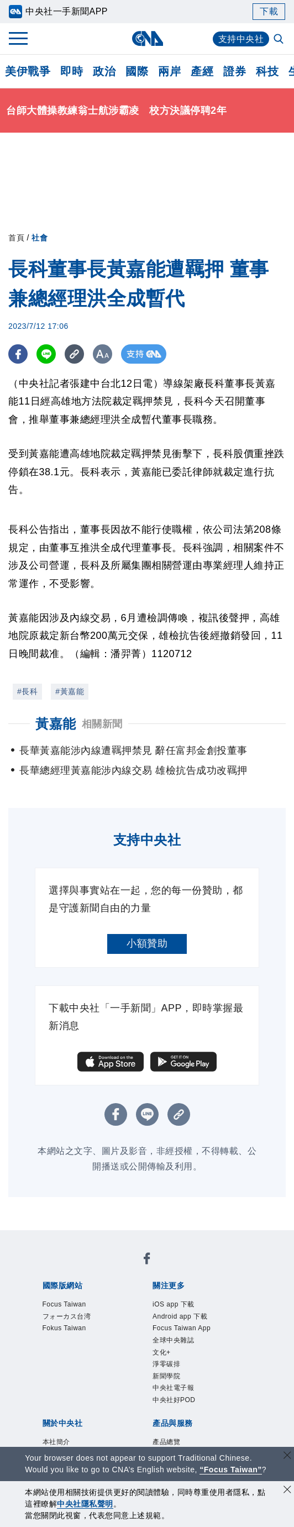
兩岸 (169, 71)
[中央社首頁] (147, 38)
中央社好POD (174, 1400)
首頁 (16, 237)
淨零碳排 (166, 1364)
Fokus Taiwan (64, 1328)
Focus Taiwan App (182, 1328)
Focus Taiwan (64, 1304)
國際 (136, 71)
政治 (104, 71)
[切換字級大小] (102, 354)
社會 (40, 237)
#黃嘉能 (69, 691)
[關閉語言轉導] (287, 1456)
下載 (269, 11)
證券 (234, 71)
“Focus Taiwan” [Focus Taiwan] (231, 1469)
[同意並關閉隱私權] (287, 1491)
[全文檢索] (280, 40)
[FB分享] (18, 354)
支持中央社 (241, 39)
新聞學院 (166, 1376)
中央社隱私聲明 (85, 1503)
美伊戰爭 (27, 71)
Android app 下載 (180, 1316)
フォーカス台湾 (67, 1316)
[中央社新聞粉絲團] (147, 1260)
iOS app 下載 (174, 1304)
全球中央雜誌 (173, 1340)
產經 (202, 71)
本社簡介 (56, 1442)
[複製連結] (74, 354)
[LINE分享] (46, 354)
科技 (267, 71)
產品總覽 (166, 1442)
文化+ (162, 1352)
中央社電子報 (173, 1388)
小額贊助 (147, 943)
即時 (71, 71)
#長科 (27, 691)
